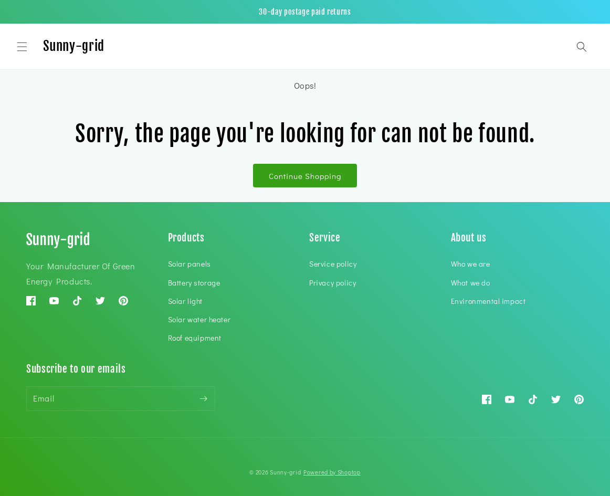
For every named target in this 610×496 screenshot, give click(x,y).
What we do (470, 283)
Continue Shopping (305, 176)
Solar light (185, 301)
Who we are (470, 264)
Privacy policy (332, 283)
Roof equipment (195, 338)
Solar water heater (199, 319)
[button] (22, 46)
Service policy (332, 264)
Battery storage (194, 283)
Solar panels (189, 264)
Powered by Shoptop (332, 472)
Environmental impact (488, 301)
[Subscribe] (203, 398)
